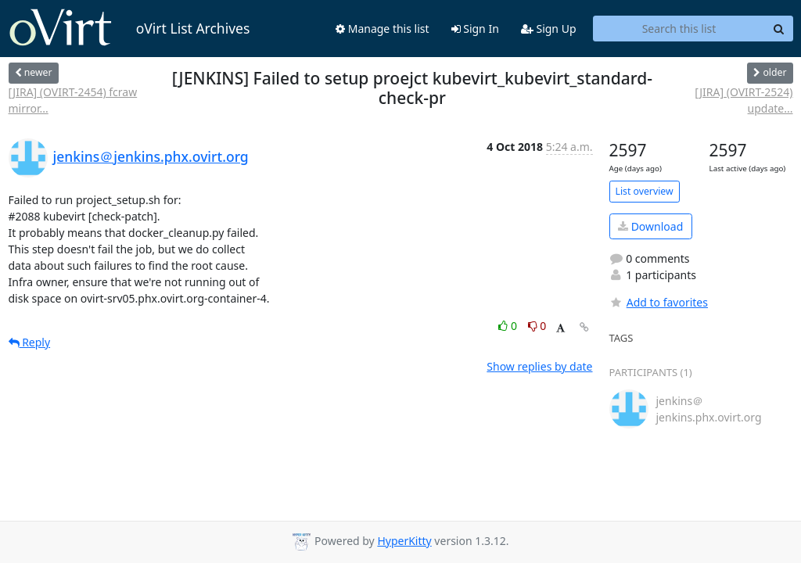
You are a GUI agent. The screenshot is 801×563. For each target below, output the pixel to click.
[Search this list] (679, 29)
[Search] (779, 29)
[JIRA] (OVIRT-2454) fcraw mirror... (73, 100)
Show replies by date (539, 366)
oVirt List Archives (129, 28)
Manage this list (382, 28)
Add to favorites (658, 302)
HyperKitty (404, 540)
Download (650, 226)
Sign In (475, 28)
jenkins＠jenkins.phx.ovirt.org (151, 156)
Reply (30, 342)
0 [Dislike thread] (537, 325)
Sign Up (549, 28)
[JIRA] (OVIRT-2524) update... (743, 100)
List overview (644, 191)
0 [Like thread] (508, 325)
